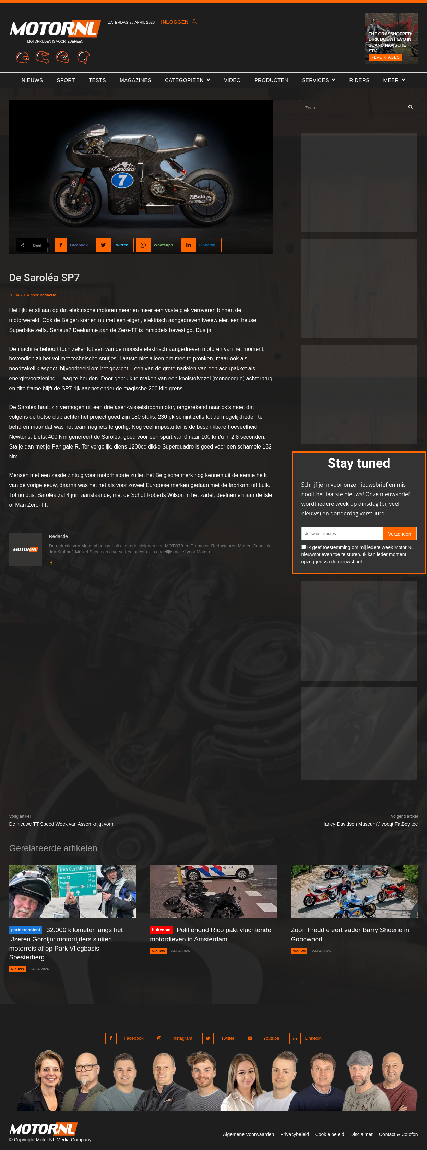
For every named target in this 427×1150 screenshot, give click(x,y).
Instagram (181, 1036)
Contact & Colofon (398, 1132)
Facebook (134, 1036)
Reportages (385, 57)
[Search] (410, 107)
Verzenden (399, 534)
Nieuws (17, 968)
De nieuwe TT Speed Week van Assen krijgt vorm (62, 824)
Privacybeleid (294, 1132)
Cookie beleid (329, 1132)
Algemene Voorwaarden (248, 1132)
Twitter (225, 1036)
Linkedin (312, 1036)
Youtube (268, 1036)
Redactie (48, 294)
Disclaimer (362, 1132)
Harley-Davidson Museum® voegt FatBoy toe (369, 824)
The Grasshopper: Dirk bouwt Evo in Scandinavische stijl (390, 42)
